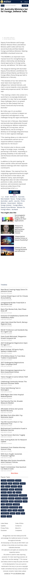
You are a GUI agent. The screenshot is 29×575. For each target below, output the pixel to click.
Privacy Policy (5, 528)
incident (9, 516)
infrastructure (23, 495)
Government (12, 203)
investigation (5, 501)
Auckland (15, 209)
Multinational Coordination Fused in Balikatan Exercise (14, 429)
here (16, 188)
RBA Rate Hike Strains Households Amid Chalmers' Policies (13, 461)
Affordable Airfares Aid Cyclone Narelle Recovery (12, 410)
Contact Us (18, 526)
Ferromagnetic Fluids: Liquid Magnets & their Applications (20, 218)
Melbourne (13, 197)
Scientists (4, 510)
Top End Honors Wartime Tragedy (13, 435)
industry (25, 498)
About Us (18, 528)
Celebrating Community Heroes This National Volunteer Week (14, 382)
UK (14, 492)
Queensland (19, 489)
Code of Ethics (19, 523)
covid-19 (19, 492)
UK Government (14, 507)
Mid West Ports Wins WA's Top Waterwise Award (11, 416)
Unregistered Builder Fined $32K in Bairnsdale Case (13, 303)
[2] (20, 559)
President (21, 510)
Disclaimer (4, 530)
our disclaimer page (19, 573)
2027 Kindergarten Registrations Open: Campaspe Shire (12, 363)
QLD (21, 507)
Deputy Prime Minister (8, 207)
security (17, 201)
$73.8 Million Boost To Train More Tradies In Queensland (13, 357)
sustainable (16, 504)
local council (4, 495)
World (2, 5)
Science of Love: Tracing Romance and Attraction (21, 249)
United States (18, 501)
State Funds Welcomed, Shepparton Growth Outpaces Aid (13, 337)
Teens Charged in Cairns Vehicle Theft (14, 377)
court (23, 513)
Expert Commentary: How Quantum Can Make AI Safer (13, 468)
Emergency (9, 504)
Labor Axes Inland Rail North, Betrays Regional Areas (14, 323)
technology (18, 498)
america (13, 513)
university (18, 480)
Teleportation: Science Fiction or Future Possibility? (21, 238)
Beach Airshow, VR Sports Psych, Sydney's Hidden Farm (12, 350)
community (4, 483)
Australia (21, 197)
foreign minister (6, 205)
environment (5, 489)
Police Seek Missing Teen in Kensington (10, 389)
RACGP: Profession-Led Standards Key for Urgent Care (14, 331)
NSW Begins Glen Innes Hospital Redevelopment (12, 395)
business (4, 492)
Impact (18, 513)
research (23, 483)
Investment (4, 498)
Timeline (4, 285)
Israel (7, 197)
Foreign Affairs (18, 205)
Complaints (18, 530)
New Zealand (5, 199)
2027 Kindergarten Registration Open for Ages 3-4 (14, 344)
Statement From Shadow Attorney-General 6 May (13, 448)
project (25, 501)
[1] (19, 559)
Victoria (8, 486)
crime (3, 504)
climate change (5, 513)
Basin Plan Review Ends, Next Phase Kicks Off (13, 310)
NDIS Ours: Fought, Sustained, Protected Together (11, 455)
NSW (3, 486)
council (9, 492)
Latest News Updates (4, 524)
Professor (14, 486)
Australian (4, 201)
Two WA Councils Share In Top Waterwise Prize (11, 423)
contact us (7, 573)
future (9, 510)
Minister (12, 489)
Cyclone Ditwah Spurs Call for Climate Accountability (14, 297)
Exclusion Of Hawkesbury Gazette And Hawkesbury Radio (14, 317)
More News (14, 473)
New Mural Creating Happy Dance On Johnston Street (14, 290)
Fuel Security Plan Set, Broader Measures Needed (12, 402)
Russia (13, 199)
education (11, 498)
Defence (19, 203)
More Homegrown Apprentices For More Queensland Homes (13, 371)
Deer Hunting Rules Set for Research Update (14, 441)
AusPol (11, 501)
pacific (11, 201)
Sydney (15, 510)
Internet (3, 516)
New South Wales (14, 495)
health (19, 486)
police (10, 483)
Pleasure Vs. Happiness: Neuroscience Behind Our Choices (19, 229)
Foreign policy (20, 199)
